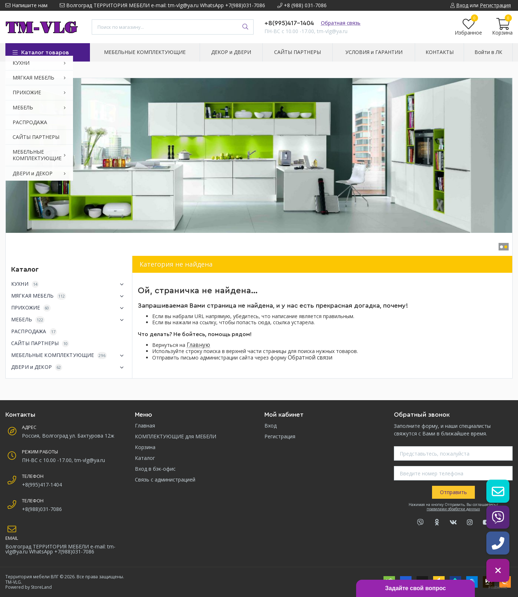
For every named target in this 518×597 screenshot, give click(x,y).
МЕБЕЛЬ (69, 320)
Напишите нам (26, 5)
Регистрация (279, 436)
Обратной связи (310, 357)
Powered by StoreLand (28, 587)
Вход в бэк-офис (155, 468)
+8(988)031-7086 (42, 509)
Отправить (453, 492)
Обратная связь (340, 22)
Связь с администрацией (165, 479)
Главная (145, 425)
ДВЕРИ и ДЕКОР (69, 367)
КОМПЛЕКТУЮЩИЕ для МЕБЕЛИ (175, 436)
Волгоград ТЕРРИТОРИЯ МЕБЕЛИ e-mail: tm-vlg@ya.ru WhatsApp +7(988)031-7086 (162, 5)
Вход (270, 425)
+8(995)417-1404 (289, 23)
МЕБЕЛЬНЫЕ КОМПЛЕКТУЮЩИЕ (69, 355)
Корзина (145, 447)
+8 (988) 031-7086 (302, 5)
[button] (501, 246)
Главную (198, 345)
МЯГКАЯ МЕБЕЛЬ (69, 296)
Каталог (145, 457)
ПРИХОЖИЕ (69, 308)
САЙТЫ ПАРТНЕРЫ (40, 343)
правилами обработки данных (453, 509)
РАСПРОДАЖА (34, 331)
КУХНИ (69, 284)
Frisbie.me (498, 587)
